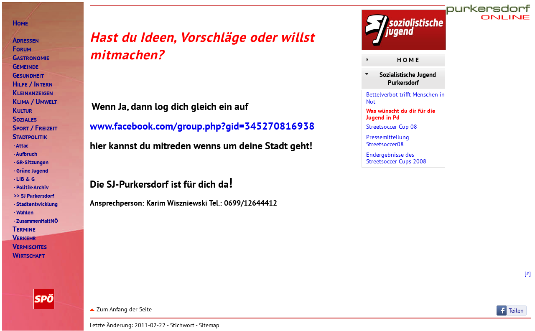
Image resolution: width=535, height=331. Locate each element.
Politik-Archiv (30, 187)
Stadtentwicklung (35, 204)
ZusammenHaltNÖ (35, 220)
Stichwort (182, 325)
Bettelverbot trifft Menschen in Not (405, 98)
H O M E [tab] (391, 60)
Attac (20, 145)
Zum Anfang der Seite (121, 309)
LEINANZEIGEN (33, 93)
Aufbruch (25, 154)
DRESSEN (26, 40)
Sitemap (209, 325)
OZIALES (25, 119)
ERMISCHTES (30, 246)
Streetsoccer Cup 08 (391, 126)
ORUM (22, 49)
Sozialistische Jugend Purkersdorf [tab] (400, 79)
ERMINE (24, 229)
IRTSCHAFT (29, 255)
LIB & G (24, 179)
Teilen (516, 310)
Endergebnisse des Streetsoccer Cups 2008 (396, 158)
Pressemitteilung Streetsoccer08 (387, 140)
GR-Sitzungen (30, 162)
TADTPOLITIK (30, 136)
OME (20, 23)
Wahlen (23, 212)
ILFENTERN (33, 84)
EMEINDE (25, 66)
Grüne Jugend (30, 170)
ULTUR (22, 110)
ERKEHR (24, 238)
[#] (528, 273)
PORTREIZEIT (35, 128)
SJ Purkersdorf (33, 195)
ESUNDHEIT (28, 75)
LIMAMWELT (35, 101)
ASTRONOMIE (31, 57)
